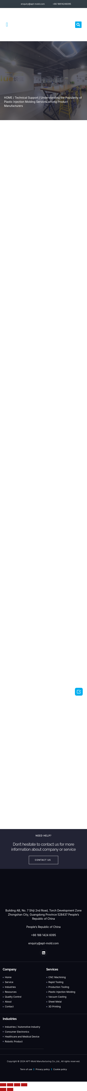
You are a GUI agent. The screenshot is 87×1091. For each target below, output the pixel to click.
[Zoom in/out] (24, 1084)
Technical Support (26, 97)
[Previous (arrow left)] (3, 1089)
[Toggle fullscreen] (17, 1084)
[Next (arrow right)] (10, 1089)
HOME (8, 97)
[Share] (10, 1084)
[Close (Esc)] (3, 1084)
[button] (7, 25)
